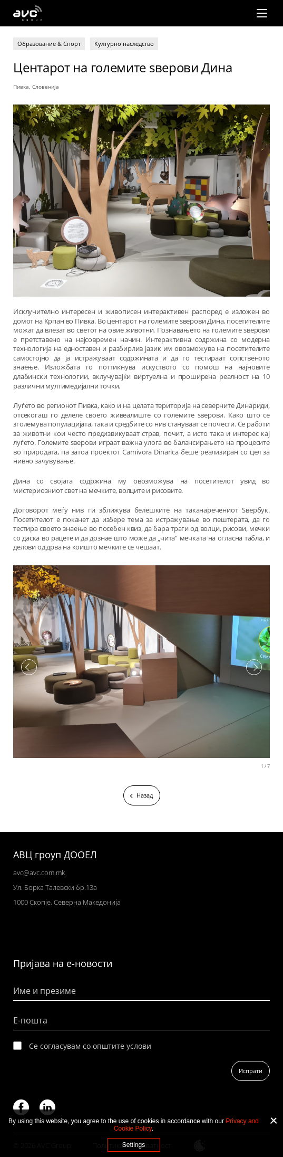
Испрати (250, 1071)
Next (254, 667)
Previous (29, 667)
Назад (144, 795)
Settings (133, 1145)
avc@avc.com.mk (39, 872)
